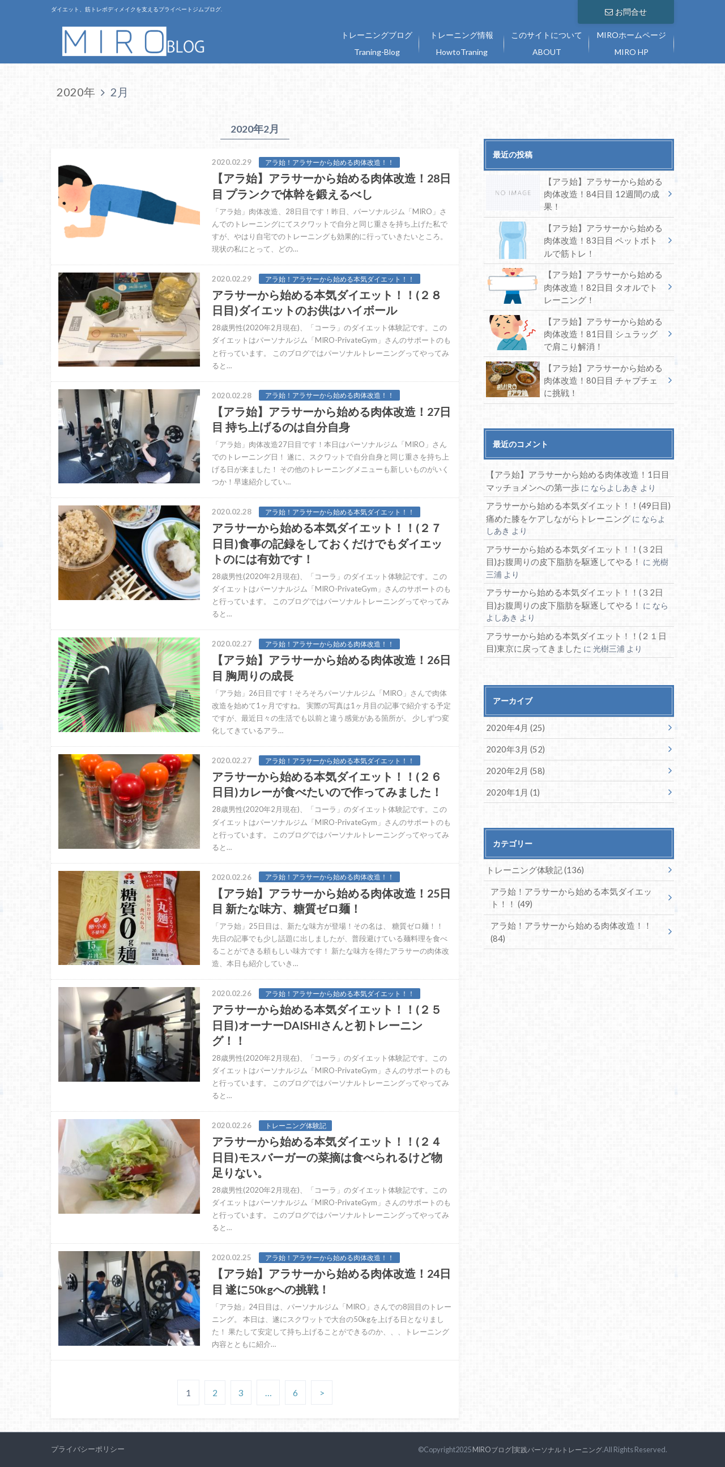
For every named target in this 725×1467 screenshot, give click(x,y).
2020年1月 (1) (510, 778)
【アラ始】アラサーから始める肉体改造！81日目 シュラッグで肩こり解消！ (574, 328)
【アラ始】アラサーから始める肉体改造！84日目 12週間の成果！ (574, 189)
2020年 (76, 92)
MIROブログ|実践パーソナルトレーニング (532, 1449)
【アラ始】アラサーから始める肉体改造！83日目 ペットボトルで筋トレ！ (574, 238)
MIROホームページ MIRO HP (631, 43)
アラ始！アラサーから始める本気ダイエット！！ (566, 883)
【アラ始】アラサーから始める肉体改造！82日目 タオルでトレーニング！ (574, 283)
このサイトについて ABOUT (546, 43)
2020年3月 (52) (513, 736)
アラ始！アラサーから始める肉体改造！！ (573, 910)
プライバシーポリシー (88, 1448)
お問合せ (626, 11)
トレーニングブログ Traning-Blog (376, 43)
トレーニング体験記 (531, 856)
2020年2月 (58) (513, 757)
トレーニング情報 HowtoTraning (461, 43)
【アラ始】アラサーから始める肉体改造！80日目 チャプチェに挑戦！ (574, 374)
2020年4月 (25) (513, 715)
